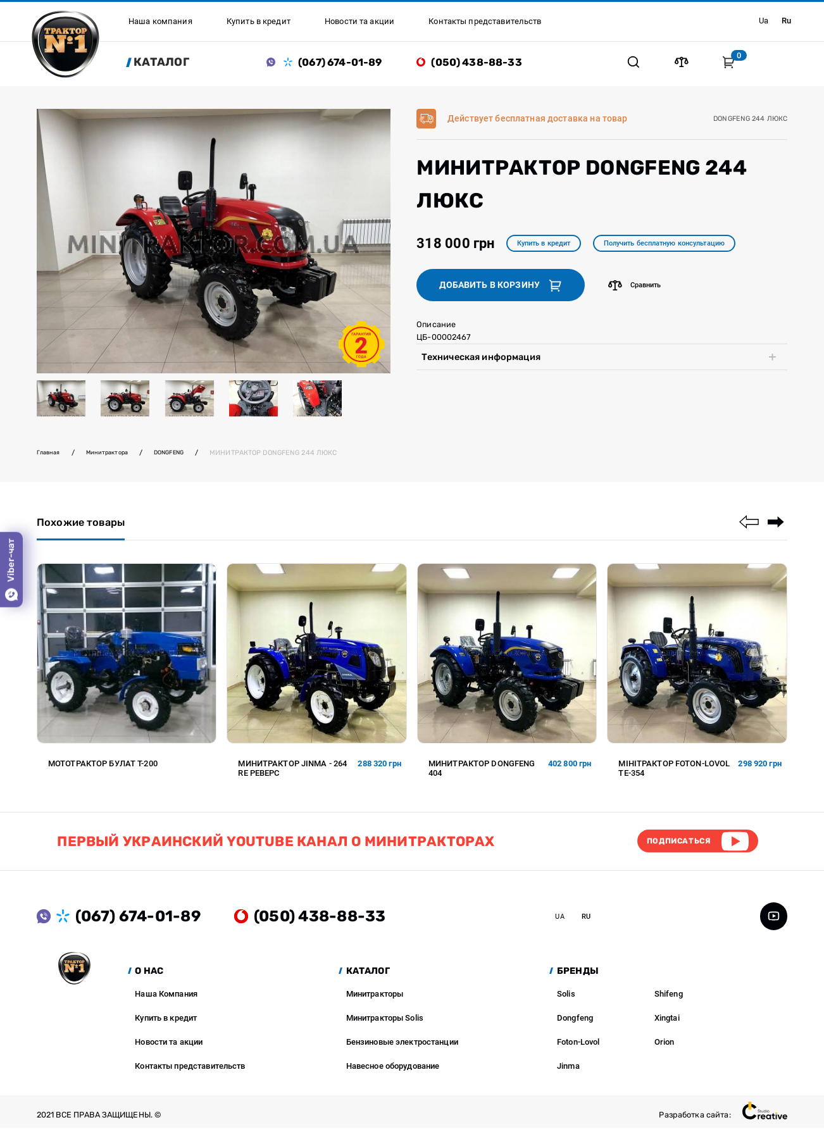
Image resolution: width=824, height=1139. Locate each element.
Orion (664, 1053)
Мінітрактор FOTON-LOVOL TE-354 (674, 775)
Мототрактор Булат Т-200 (103, 770)
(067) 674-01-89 (349, 64)
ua (760, 21)
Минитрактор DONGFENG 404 (481, 775)
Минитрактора (115, 456)
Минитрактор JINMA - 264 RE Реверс (292, 775)
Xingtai (667, 1029)
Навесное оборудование (393, 1077)
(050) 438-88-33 (485, 64)
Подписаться (670, 850)
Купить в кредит (550, 247)
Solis (566, 1005)
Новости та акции (169, 1053)
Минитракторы (375, 1005)
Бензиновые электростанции (402, 1053)
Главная (51, 456)
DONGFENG (184, 456)
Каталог (171, 64)
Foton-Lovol (578, 1053)
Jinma (568, 1077)
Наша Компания (166, 1005)
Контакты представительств (190, 1077)
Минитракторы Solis (384, 1029)
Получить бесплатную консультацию (688, 247)
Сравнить (637, 291)
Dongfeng (575, 1029)
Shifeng (668, 1005)
